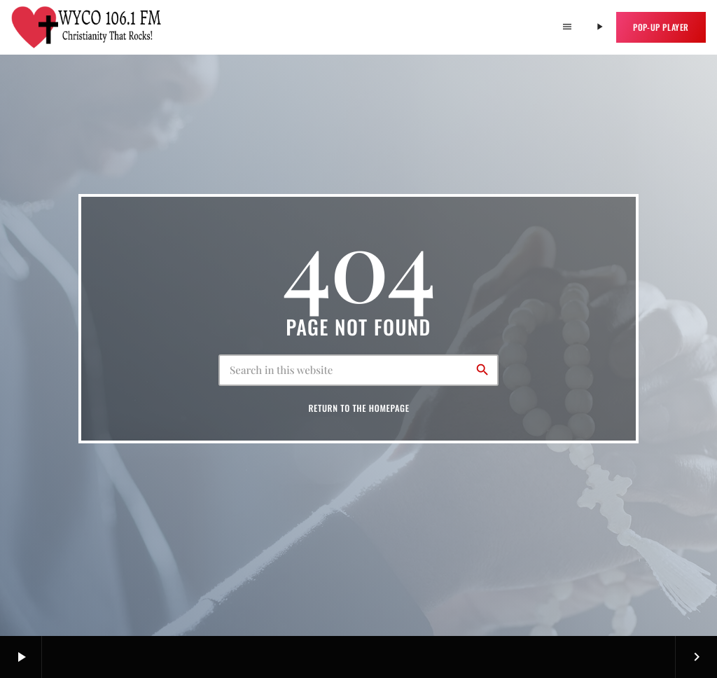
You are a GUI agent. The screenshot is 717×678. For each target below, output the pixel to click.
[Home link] (86, 27)
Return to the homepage (358, 408)
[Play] (599, 27)
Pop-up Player (661, 27)
